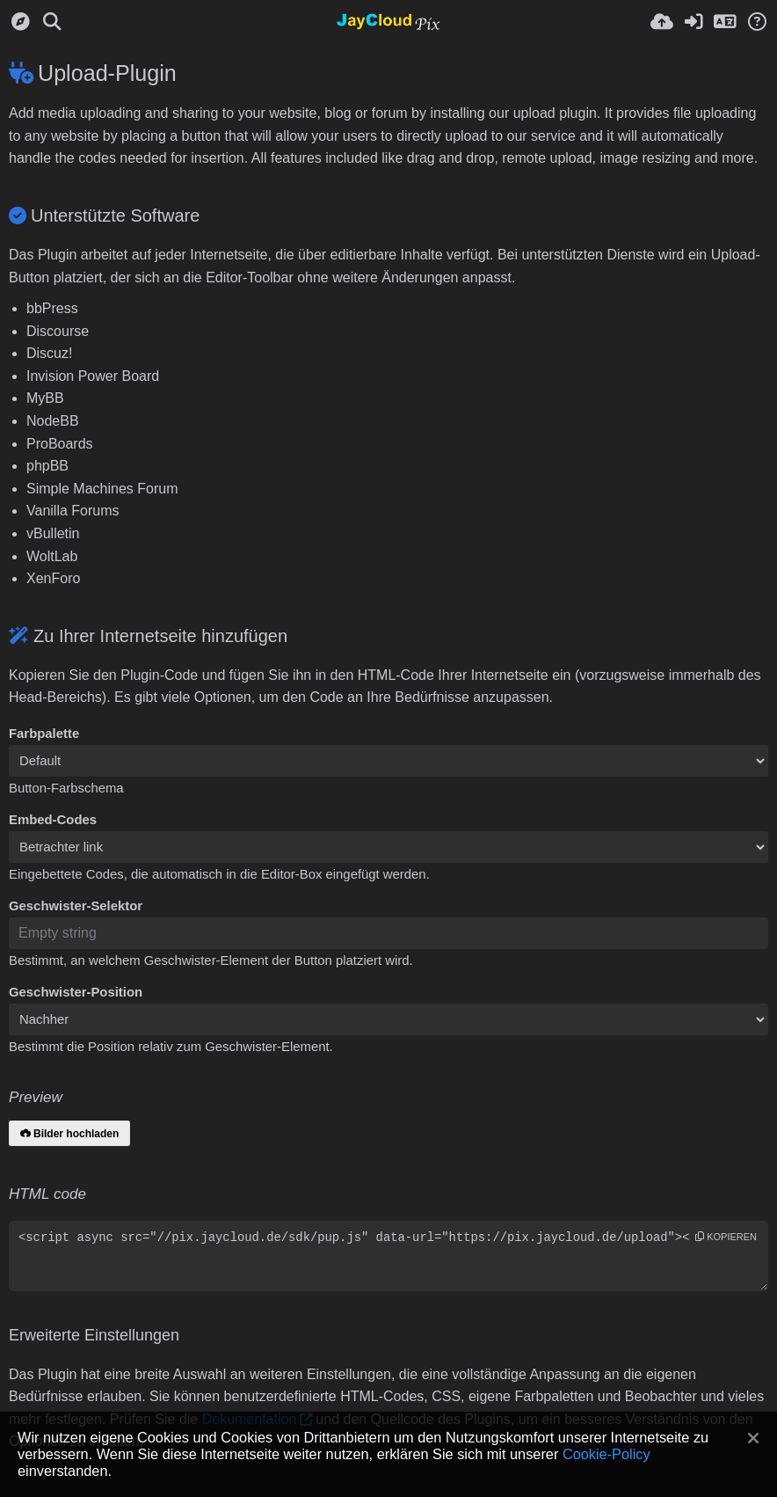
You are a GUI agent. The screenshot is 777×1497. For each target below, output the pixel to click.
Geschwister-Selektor (75, 906)
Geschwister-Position (75, 992)
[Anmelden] (693, 22)
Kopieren (726, 1236)
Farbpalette (44, 734)
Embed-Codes (53, 820)
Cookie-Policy (606, 1454)
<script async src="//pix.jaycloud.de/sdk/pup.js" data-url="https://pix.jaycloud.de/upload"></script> (388, 1256)
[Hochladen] (661, 22)
